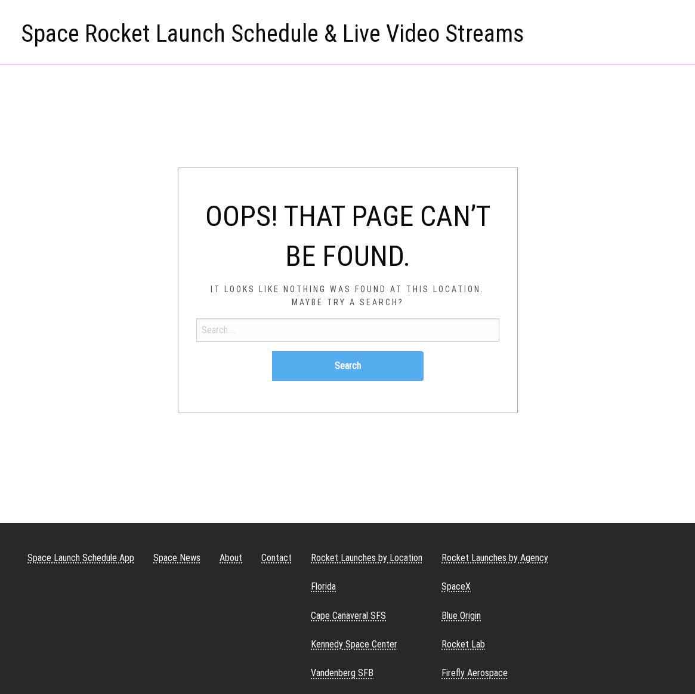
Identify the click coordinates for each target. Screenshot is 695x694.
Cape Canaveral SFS (348, 615)
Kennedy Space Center (354, 644)
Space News (176, 557)
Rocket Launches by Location (366, 557)
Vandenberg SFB (342, 672)
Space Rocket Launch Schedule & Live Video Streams (272, 34)
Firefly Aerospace (474, 672)
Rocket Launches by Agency (494, 557)
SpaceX (456, 586)
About (231, 557)
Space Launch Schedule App (80, 557)
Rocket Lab (463, 644)
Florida (323, 586)
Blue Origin (461, 615)
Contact (276, 557)
